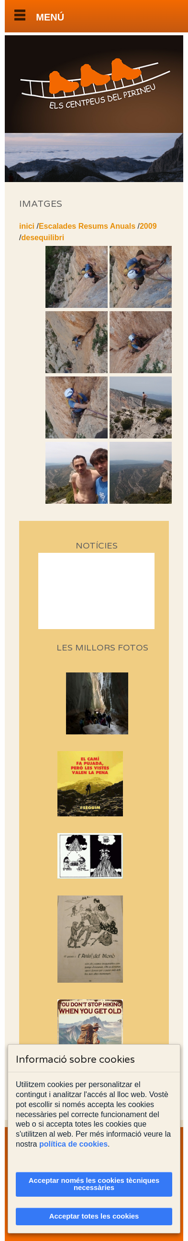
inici (26, 226)
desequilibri (42, 238)
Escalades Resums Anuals (87, 226)
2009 (148, 226)
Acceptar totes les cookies (94, 1216)
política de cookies (73, 1144)
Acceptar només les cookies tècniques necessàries (94, 1184)
